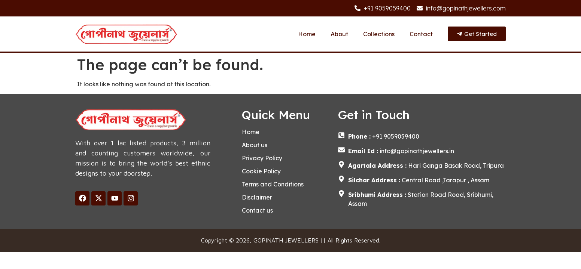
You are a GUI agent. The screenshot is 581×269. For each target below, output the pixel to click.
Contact (421, 34)
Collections (379, 34)
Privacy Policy (262, 158)
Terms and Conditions (273, 184)
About (339, 34)
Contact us (257, 210)
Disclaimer (257, 197)
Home (307, 34)
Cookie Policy (261, 171)
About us (254, 145)
